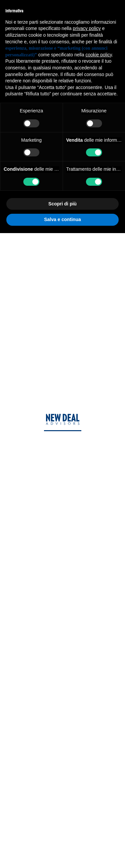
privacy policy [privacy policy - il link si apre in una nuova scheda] (87, 28)
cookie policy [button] (98, 54)
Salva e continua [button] (62, 219)
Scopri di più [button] (62, 203)
